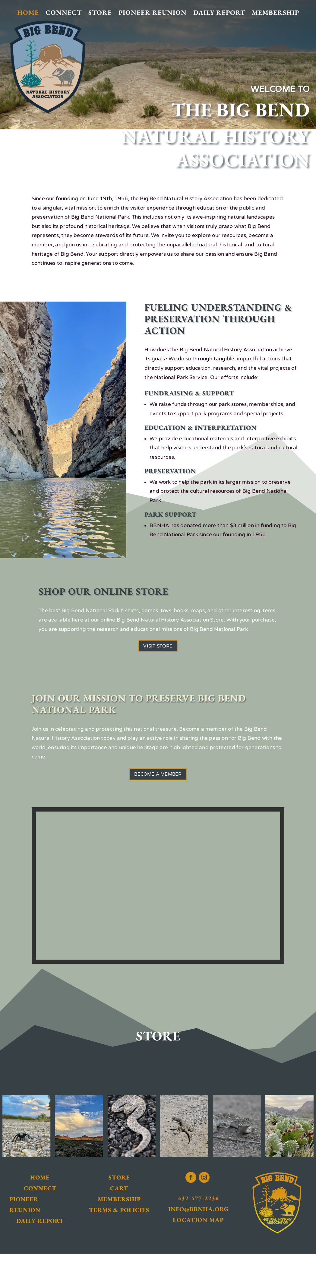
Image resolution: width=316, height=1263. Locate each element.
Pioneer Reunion (152, 13)
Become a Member (157, 781)
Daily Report (219, 13)
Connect (64, 13)
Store (100, 13)
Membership (275, 13)
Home (28, 13)
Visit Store (158, 648)
